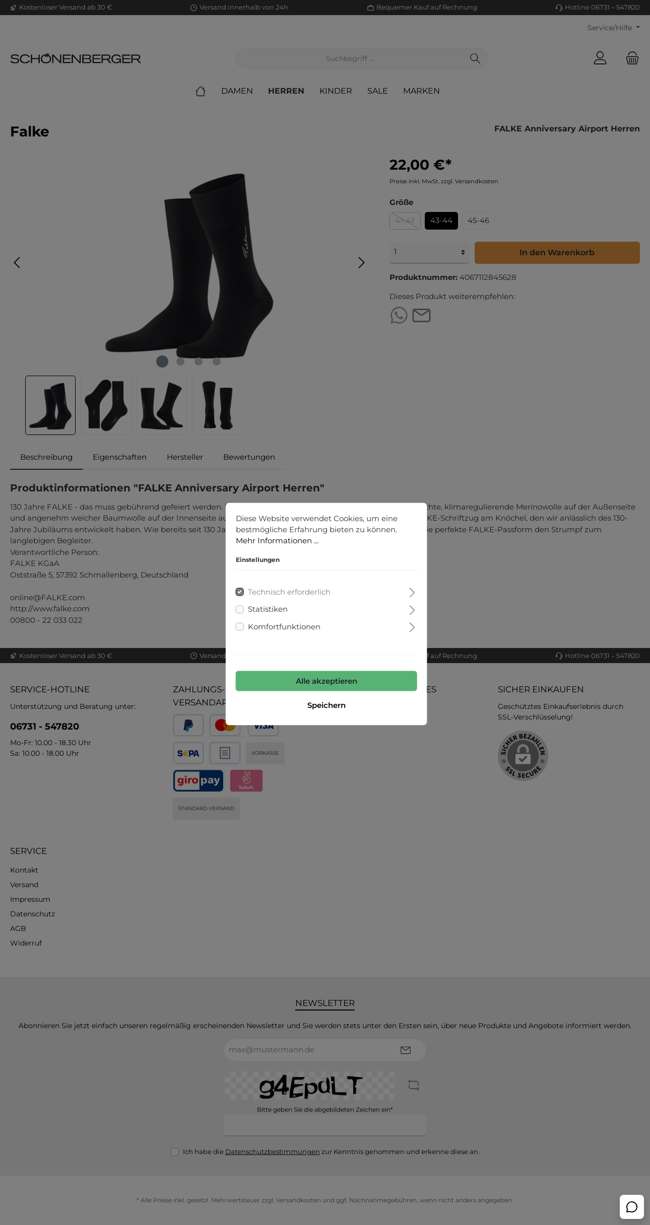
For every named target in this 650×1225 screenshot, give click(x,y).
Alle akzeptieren (325, 679)
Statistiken (266, 607)
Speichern (325, 703)
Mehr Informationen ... (275, 539)
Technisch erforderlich (287, 590)
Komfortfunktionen (282, 625)
